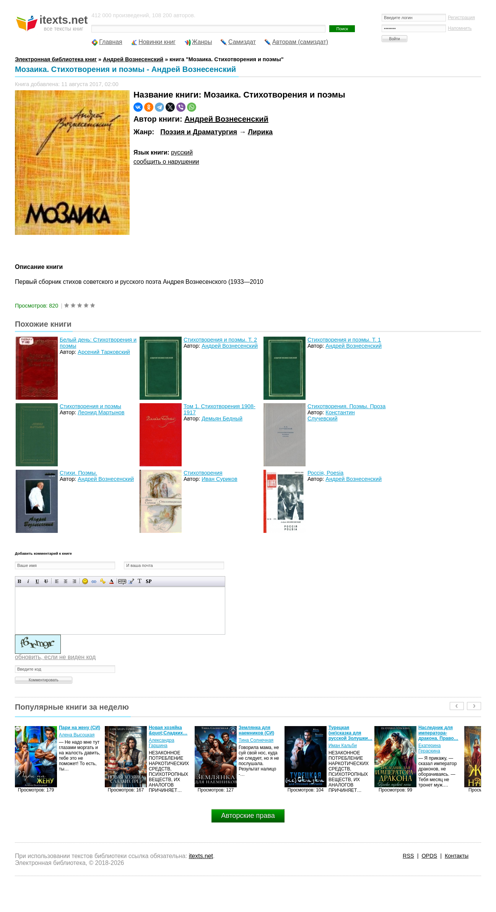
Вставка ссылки (93, 581)
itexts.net (201, 856)
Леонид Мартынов (101, 412)
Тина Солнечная (256, 740)
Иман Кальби (342, 745)
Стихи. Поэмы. (78, 473)
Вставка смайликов (85, 581)
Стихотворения (203, 473)
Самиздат (242, 42)
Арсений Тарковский (104, 352)
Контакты (456, 856)
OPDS (429, 856)
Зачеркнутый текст (46, 581)
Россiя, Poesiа (325, 473)
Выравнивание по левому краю (56, 581)
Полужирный (19, 581)
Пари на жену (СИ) (79, 727)
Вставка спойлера (148, 581)
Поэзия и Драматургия (198, 132)
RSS (408, 856)
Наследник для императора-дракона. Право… (438, 733)
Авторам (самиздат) (300, 42)
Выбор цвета (111, 581)
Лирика (260, 132)
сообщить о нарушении (166, 161)
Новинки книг (157, 42)
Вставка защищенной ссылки (102, 581)
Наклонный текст (28, 581)
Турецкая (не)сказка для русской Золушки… (350, 733)
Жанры (202, 42)
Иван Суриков (219, 479)
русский (182, 152)
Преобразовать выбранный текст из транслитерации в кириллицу (139, 581)
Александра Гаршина (161, 743)
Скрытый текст (122, 581)
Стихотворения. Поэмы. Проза (346, 406)
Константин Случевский (331, 415)
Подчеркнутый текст (37, 581)
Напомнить (460, 28)
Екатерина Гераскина (429, 748)
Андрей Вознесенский (226, 119)
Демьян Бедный (222, 418)
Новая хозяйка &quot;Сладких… (168, 730)
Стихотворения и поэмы (90, 406)
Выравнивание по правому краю (74, 581)
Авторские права (248, 815)
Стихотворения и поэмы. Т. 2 (220, 340)
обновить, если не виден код (55, 657)
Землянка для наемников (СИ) (256, 730)
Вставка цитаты (131, 581)
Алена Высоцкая (76, 735)
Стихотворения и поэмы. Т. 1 (344, 340)
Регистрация (461, 17)
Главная (110, 42)
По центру (65, 581)
